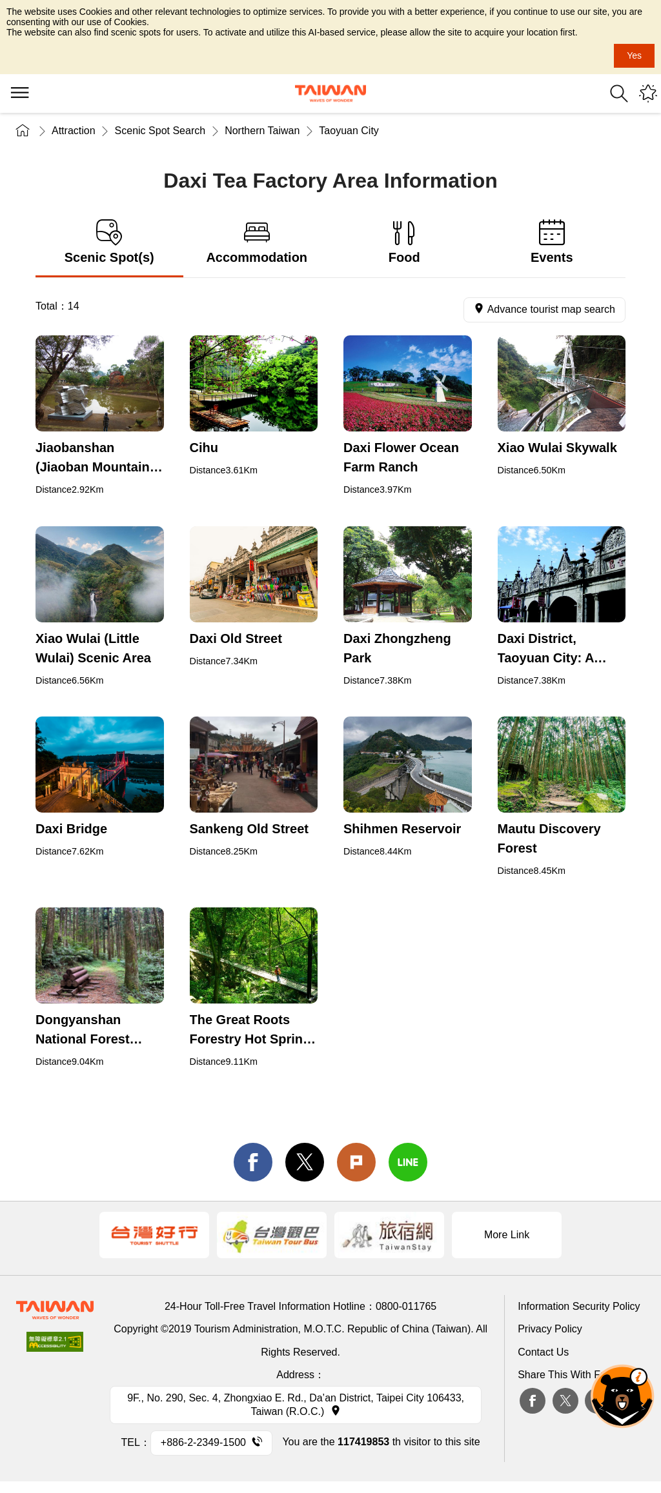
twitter (304, 1162)
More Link (506, 1234)
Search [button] (619, 93)
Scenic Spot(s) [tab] (109, 242)
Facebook (532, 1401)
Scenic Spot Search (160, 130)
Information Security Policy (579, 1306)
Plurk (356, 1162)
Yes (634, 55)
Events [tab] (552, 242)
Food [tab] (404, 242)
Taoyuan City (349, 130)
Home (22, 130)
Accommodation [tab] (257, 242)
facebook (253, 1162)
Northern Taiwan (262, 130)
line (408, 1162)
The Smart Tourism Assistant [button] (622, 1396)
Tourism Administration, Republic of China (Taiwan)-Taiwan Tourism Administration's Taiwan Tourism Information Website (330, 93)
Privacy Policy (550, 1328)
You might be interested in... (648, 93)
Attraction (74, 130)
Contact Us (543, 1352)
